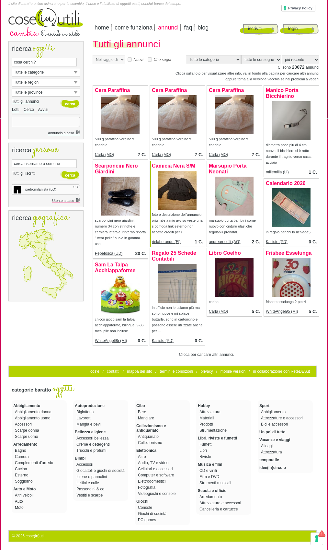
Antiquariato (149, 436)
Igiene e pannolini (92, 476)
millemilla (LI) (277, 172)
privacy (206, 371)
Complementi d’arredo (34, 463)
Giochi (142, 501)
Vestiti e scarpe (90, 495)
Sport (264, 406)
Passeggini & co (90, 489)
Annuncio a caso (64, 133)
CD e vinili (208, 470)
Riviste (205, 456)
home (102, 27)
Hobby (204, 406)
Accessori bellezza (93, 438)
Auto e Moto (24, 489)
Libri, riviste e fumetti (217, 438)
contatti (113, 371)
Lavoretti (84, 418)
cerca (70, 104)
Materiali (207, 418)
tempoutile (269, 460)
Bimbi (80, 458)
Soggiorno (24, 481)
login (293, 28)
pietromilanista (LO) (34, 189)
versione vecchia (266, 79)
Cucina (21, 469)
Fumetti (206, 444)
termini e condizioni (176, 371)
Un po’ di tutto (272, 432)
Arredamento (25, 444)
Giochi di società (152, 513)
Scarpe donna (27, 430)
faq (188, 27)
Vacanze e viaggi (274, 440)
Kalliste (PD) (277, 242)
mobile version (233, 371)
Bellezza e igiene (90, 432)
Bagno (21, 450)
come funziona (134, 27)
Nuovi (135, 59)
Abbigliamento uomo (33, 418)
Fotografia (147, 487)
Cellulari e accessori (156, 469)
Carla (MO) (104, 154)
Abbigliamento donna (33, 412)
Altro (142, 456)
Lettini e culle (88, 483)
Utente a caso (66, 201)
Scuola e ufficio (212, 490)
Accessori (24, 424)
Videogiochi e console (157, 493)
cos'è (94, 371)
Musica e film (210, 464)
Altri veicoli (25, 495)
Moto (20, 507)
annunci (168, 27)
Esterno (22, 475)
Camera (22, 456)
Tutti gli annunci (25, 101)
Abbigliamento (26, 406)
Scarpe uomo (27, 436)
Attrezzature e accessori (220, 503)
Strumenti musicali (215, 483)
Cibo (140, 406)
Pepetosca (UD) (108, 253)
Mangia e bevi (89, 424)
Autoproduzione (90, 406)
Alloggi (267, 446)
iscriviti (255, 28)
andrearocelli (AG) (224, 242)
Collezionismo (150, 442)
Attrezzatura (210, 412)
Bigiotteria (85, 412)
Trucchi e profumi (91, 450)
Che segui (159, 59)
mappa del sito (139, 371)
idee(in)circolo (272, 467)
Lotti (15, 109)
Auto (19, 501)
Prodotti (206, 424)
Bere (142, 412)
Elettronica (146, 450)
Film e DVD (210, 476)
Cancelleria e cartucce (219, 509)
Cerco (29, 109)
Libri (203, 450)
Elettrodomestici (152, 481)
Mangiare (146, 418)
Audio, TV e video (154, 463)
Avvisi (43, 109)
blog (203, 27)
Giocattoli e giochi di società (101, 470)
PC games (147, 520)
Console (145, 507)
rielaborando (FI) (166, 242)
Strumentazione (213, 430)
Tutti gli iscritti (23, 173)
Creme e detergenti (93, 444)
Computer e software (156, 475)
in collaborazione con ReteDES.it (281, 371)
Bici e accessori (275, 424)
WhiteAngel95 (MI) (282, 311)
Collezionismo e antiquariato (151, 428)
